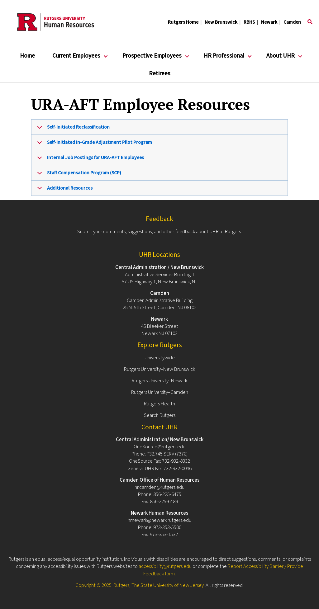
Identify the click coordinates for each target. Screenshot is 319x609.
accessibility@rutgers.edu (165, 566)
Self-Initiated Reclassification (72, 129)
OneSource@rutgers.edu (159, 447)
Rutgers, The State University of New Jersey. (159, 585)
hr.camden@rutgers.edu (159, 487)
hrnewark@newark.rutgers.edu (159, 520)
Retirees (159, 73)
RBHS (249, 22)
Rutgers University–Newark (159, 381)
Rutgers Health (159, 404)
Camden (292, 22)
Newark (269, 22)
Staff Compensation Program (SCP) (78, 175)
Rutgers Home (183, 22)
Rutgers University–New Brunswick (159, 369)
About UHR (281, 58)
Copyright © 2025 (93, 585)
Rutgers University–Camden (159, 392)
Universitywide (160, 357)
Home (27, 56)
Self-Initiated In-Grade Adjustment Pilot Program (93, 144)
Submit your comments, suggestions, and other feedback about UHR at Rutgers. (159, 231)
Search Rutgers (159, 415)
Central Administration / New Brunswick (159, 267)
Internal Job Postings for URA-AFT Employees (89, 159)
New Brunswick (221, 22)
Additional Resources (64, 190)
